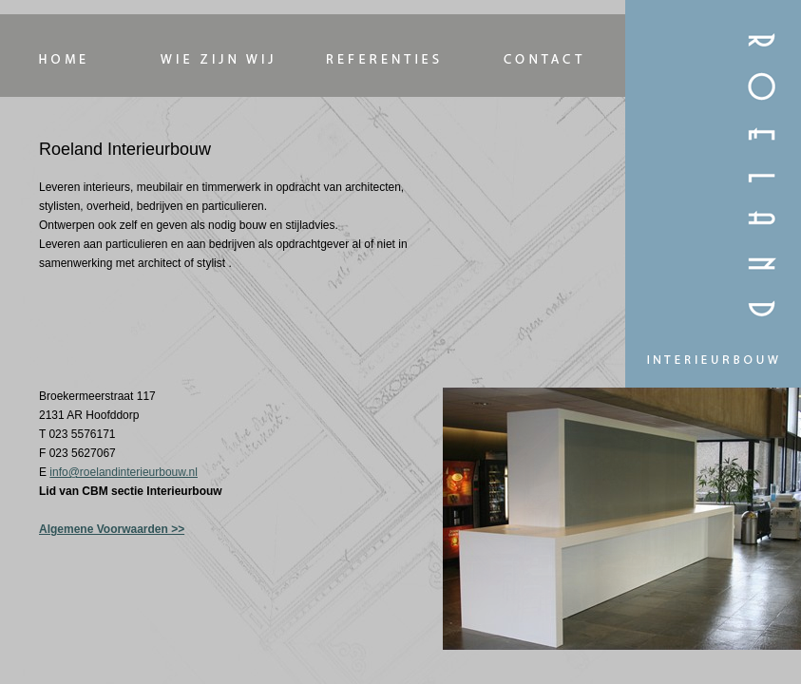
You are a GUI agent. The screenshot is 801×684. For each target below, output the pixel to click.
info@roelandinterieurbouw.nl (123, 472)
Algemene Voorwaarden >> (111, 529)
